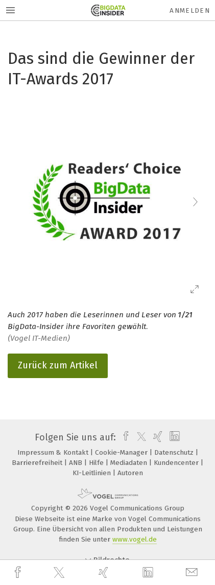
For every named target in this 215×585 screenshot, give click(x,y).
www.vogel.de (134, 539)
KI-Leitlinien (93, 473)
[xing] (105, 572)
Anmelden (190, 10)
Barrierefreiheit (38, 462)
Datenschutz (175, 452)
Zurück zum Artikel (58, 365)
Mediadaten (129, 462)
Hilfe (97, 462)
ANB (76, 462)
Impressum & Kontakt (53, 452)
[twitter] (60, 573)
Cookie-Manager (122, 452)
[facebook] (19, 572)
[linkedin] (149, 572)
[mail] (193, 572)
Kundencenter (177, 462)
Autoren (130, 473)
